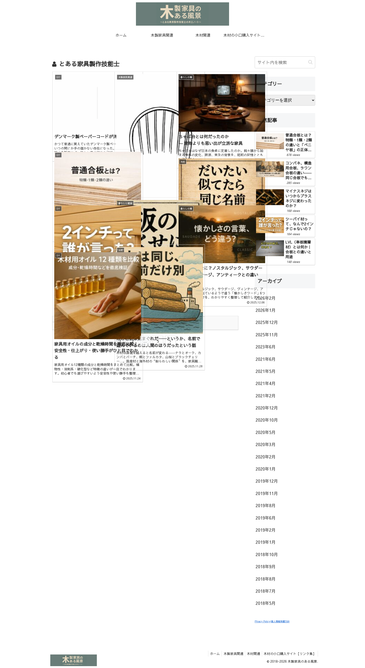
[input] (285, 62)
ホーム (211, 653)
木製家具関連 (230, 653)
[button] (310, 62)
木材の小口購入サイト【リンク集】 (289, 653)
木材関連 (251, 653)
